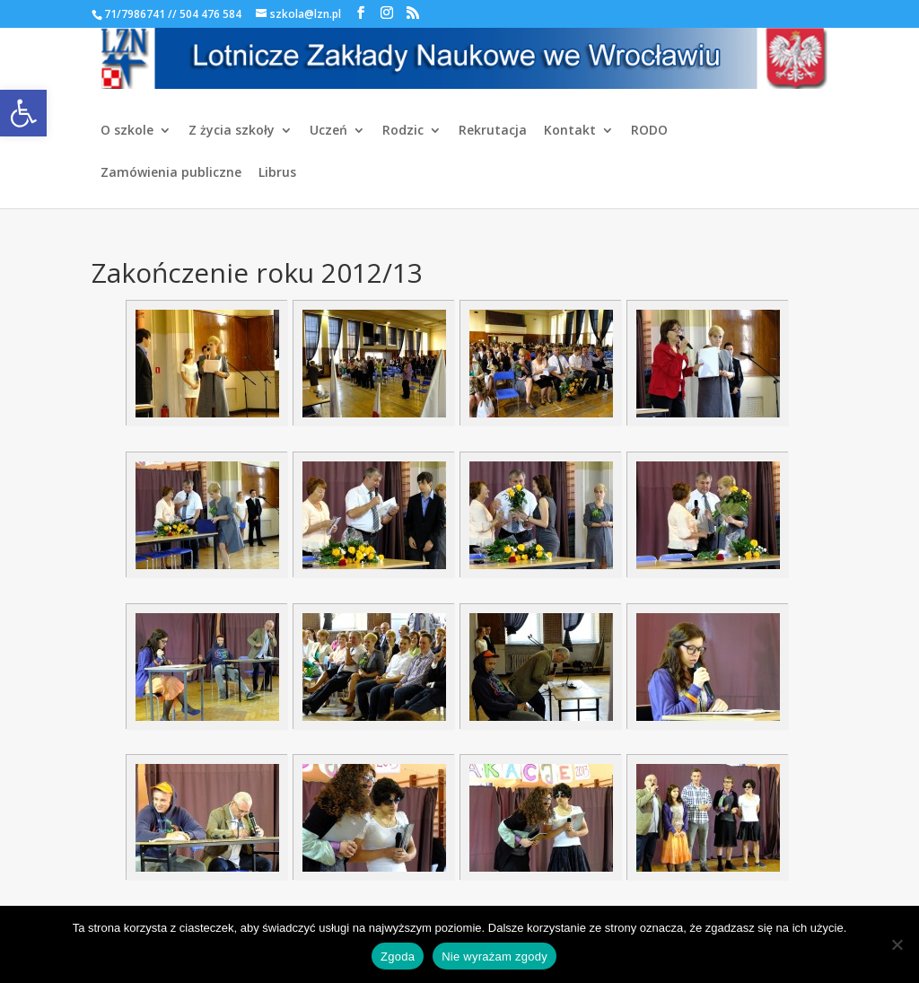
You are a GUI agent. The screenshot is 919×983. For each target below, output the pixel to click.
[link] (23, 113)
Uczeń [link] (328, 131)
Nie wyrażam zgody (494, 956)
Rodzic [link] (403, 131)
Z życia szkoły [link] (231, 131)
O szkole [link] (127, 131)
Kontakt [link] (570, 131)
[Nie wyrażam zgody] (897, 944)
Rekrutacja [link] (493, 131)
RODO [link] (649, 131)
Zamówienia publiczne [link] (171, 173)
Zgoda (398, 956)
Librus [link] (277, 173)
